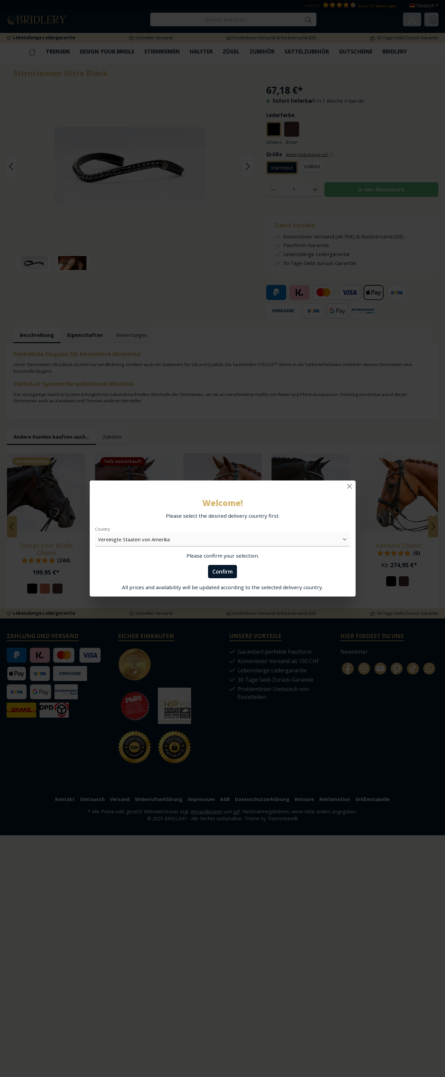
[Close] (349, 486)
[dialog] (222, 538)
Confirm (222, 571)
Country (102, 529)
